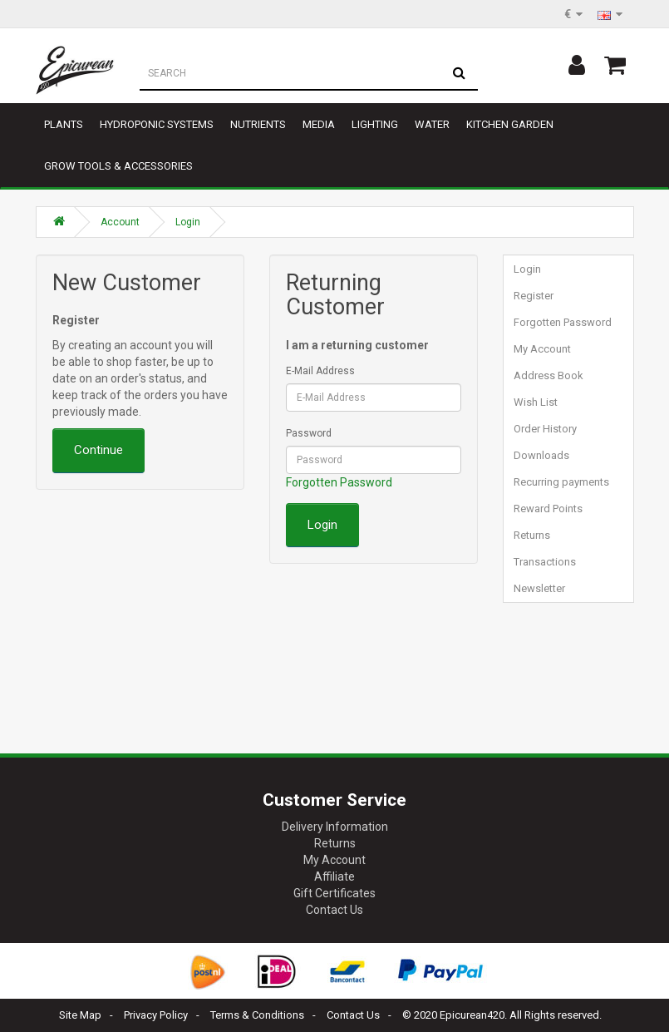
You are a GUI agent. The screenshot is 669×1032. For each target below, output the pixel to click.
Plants (63, 124)
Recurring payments (561, 482)
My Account (542, 349)
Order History (545, 428)
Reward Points (548, 508)
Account (120, 222)
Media (319, 124)
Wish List (536, 402)
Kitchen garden (509, 124)
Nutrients (258, 124)
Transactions (545, 562)
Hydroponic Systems (157, 124)
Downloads (541, 455)
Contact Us (334, 909)
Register (533, 295)
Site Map (80, 1015)
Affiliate (334, 876)
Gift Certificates (334, 893)
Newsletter (539, 588)
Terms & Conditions (257, 1015)
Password (309, 433)
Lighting (375, 124)
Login (187, 222)
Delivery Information (335, 826)
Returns (532, 535)
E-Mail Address (320, 371)
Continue (98, 449)
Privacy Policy (156, 1015)
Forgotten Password (339, 482)
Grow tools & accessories (118, 166)
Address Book (548, 375)
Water (432, 124)
